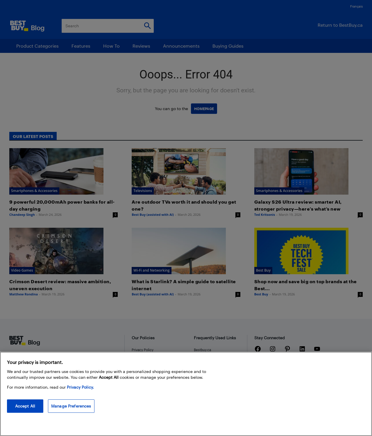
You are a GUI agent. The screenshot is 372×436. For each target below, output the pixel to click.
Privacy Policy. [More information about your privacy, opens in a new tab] (80, 387)
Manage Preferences (71, 405)
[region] (186, 394)
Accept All (25, 405)
